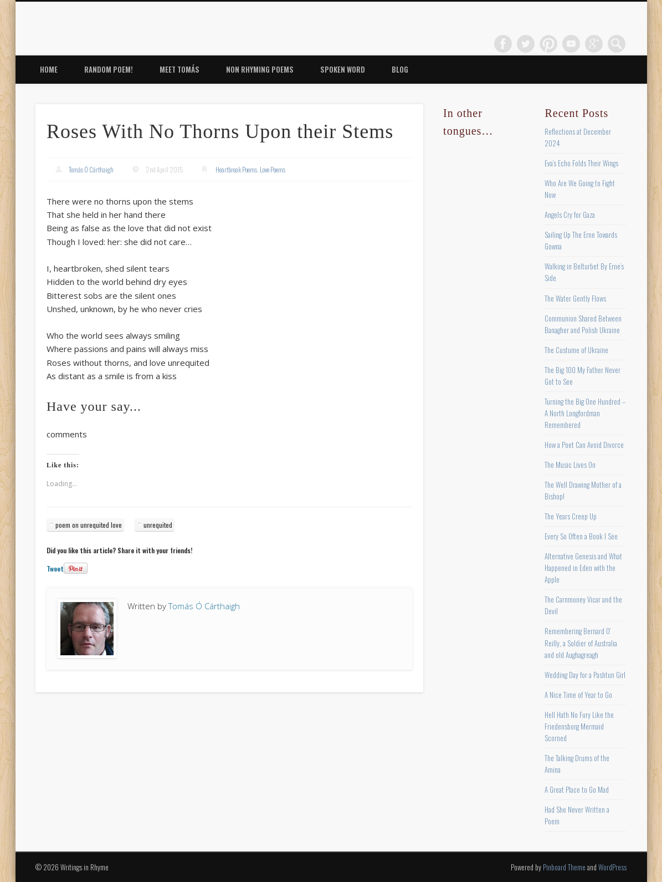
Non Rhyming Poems (260, 69)
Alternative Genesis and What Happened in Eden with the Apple (583, 567)
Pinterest (548, 44)
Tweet (55, 568)
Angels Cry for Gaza (570, 214)
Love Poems (272, 169)
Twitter (526, 44)
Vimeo (571, 44)
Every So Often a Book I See (581, 536)
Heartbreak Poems (236, 169)
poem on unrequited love (88, 524)
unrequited (157, 524)
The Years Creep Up (571, 516)
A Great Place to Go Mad (577, 789)
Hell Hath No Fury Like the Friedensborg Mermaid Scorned (579, 726)
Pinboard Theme (564, 867)
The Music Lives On (570, 464)
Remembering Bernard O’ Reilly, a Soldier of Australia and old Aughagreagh (581, 642)
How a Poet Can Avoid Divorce (584, 444)
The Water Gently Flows (575, 298)
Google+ (594, 44)
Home (49, 69)
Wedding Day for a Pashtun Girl (585, 674)
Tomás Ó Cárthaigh (91, 169)
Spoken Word (342, 69)
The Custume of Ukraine (576, 349)
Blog (400, 69)
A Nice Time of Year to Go (578, 694)
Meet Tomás (179, 69)
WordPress (612, 867)
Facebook (503, 44)
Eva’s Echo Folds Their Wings (581, 163)
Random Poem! (108, 69)
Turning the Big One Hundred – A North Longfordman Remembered (585, 413)
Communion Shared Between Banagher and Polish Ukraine (583, 324)
